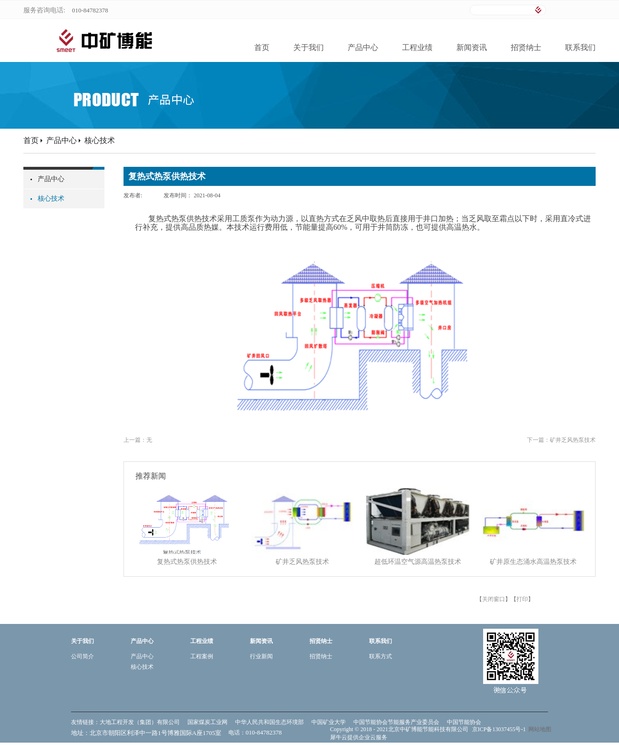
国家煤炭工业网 (207, 722)
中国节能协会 (464, 722)
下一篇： (561, 440)
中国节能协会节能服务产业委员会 (396, 722)
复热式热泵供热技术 (187, 561)
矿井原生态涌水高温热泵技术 (533, 561)
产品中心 (61, 140)
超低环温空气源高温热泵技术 (417, 561)
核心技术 (99, 140)
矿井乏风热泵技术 (302, 561)
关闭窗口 (493, 599)
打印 (522, 599)
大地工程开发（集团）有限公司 (140, 722)
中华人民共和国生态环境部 (269, 722)
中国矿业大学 (328, 722)
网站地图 (538, 729)
